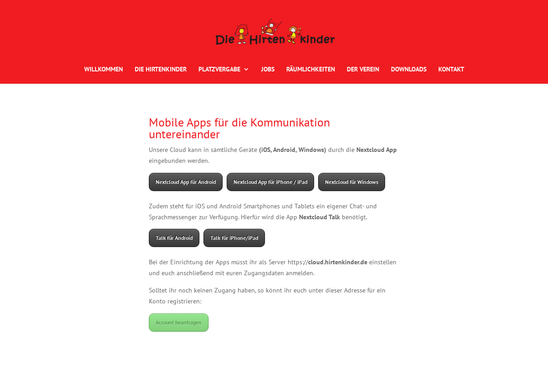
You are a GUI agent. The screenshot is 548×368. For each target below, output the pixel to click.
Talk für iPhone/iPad (234, 237)
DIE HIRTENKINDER (161, 69)
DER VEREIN (363, 69)
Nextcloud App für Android (186, 181)
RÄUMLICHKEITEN (310, 69)
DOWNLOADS (408, 69)
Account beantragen (179, 322)
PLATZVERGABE (219, 69)
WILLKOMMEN (103, 69)
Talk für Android (174, 237)
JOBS (267, 69)
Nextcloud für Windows (351, 181)
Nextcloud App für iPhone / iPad (270, 181)
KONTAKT (451, 69)
